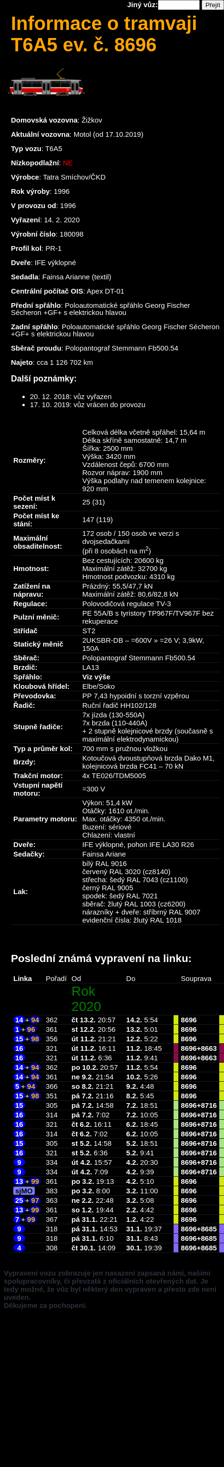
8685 (208, 1229)
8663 (208, 1048)
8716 (208, 1105)
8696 (188, 1020)
